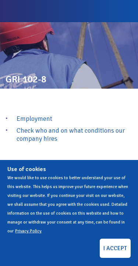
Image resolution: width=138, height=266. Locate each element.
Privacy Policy (28, 231)
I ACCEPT (115, 248)
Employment (34, 119)
